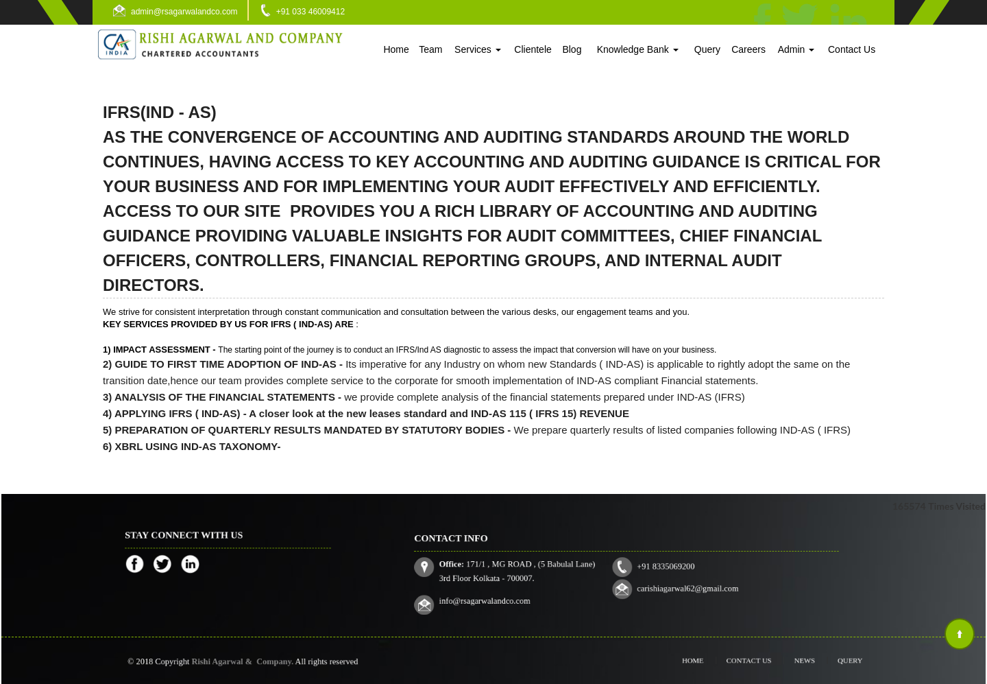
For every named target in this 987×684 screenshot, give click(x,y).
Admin (796, 49)
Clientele (532, 49)
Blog (571, 49)
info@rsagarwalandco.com (513, 593)
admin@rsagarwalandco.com (184, 11)
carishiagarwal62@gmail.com (675, 583)
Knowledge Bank (638, 49)
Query (707, 49)
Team (430, 49)
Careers (748, 49)
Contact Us (851, 49)
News (796, 660)
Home (396, 49)
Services (477, 49)
